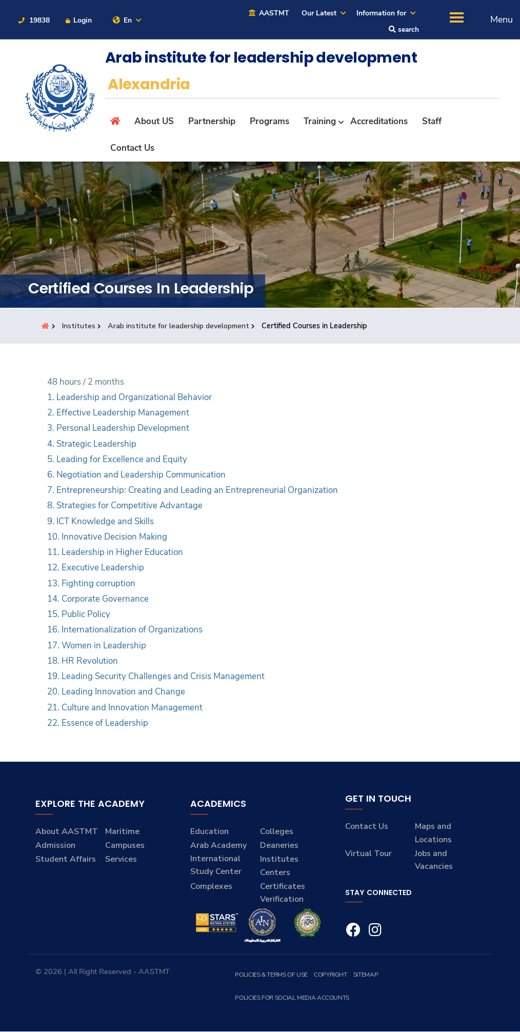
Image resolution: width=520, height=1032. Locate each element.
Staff (432, 121)
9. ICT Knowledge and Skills (100, 522)
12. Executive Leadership (95, 568)
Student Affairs (65, 859)
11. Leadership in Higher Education (115, 553)
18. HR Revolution (82, 661)
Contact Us (132, 148)
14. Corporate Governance (98, 599)
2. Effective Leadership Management (118, 413)
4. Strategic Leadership (91, 444)
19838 (33, 20)
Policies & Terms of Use (271, 975)
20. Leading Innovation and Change (116, 692)
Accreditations (379, 121)
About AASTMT (66, 832)
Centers (275, 873)
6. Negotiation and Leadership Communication (136, 475)
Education (209, 832)
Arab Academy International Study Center (218, 859)
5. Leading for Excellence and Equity (117, 460)
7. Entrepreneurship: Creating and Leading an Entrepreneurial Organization (192, 491)
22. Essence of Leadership (97, 723)
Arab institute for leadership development (180, 326)
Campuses (125, 845)
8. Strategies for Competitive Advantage (125, 506)
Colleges (276, 832)
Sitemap (365, 975)
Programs (269, 121)
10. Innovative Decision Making (107, 537)
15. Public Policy (78, 615)
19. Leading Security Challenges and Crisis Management (156, 677)
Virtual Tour (368, 853)
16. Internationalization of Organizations (125, 630)
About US (154, 121)
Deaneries (279, 845)
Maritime (122, 832)
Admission (55, 845)
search (403, 30)
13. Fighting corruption (91, 583)
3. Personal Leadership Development (118, 428)
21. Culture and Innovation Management (125, 707)
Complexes (211, 886)
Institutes (79, 326)
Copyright (330, 975)
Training (320, 121)
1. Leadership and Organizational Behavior (129, 398)
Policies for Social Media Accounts (291, 998)
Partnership (211, 121)
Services (121, 859)
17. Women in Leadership (96, 645)
